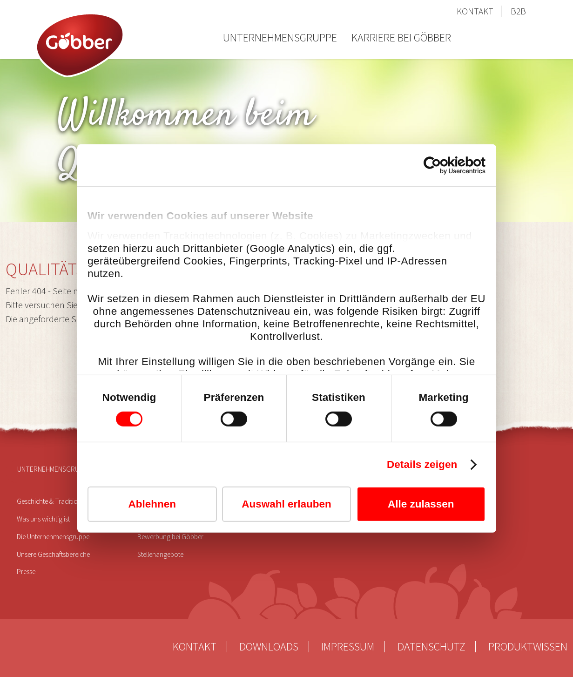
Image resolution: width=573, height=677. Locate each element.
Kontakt (475, 11)
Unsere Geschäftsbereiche (53, 554)
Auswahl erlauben (286, 504)
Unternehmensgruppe (280, 37)
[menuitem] (280, 45)
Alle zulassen (421, 504)
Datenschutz (431, 646)
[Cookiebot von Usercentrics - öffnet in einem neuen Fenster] (444, 165)
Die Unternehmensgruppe (53, 536)
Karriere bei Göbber (401, 37)
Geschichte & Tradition (49, 501)
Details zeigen (422, 464)
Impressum (347, 646)
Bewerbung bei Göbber (170, 536)
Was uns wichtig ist (43, 519)
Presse (26, 571)
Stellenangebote (160, 554)
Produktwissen (527, 646)
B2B (518, 11)
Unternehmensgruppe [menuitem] (54, 469)
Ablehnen (152, 504)
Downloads (268, 646)
